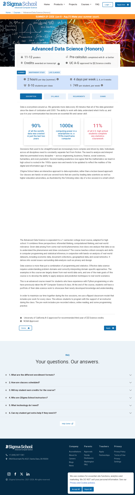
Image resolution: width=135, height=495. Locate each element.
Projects (73, 4)
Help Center (67, 424)
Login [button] (107, 5)
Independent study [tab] (37, 72)
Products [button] (58, 4)
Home (47, 4)
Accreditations (75, 451)
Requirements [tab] (79, 96)
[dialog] (101, 483)
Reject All (88, 489)
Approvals (88, 451)
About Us (73, 455)
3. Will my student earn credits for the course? (32, 390)
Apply (110, 328)
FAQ (97, 4)
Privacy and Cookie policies (82, 482)
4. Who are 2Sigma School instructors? (28, 397)
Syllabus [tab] (55, 96)
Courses (17, 12)
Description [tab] (31, 96)
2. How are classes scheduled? (24, 382)
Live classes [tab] (54, 72)
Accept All (76, 489)
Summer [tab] (21, 72)
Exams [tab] (103, 96)
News (71, 465)
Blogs (71, 462)
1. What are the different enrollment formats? (32, 375)
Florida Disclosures (89, 457)
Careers (72, 458)
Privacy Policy (119, 451)
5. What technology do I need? (24, 405)
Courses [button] (85, 4)
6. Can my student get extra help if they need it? (33, 413)
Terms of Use (119, 455)
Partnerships (104, 455)
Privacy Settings (117, 460)
